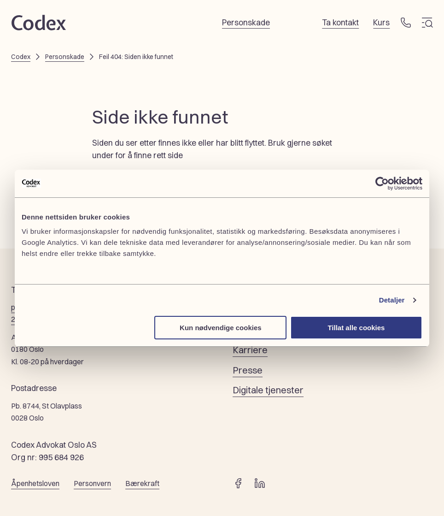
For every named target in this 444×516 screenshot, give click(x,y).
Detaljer (392, 300)
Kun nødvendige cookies (221, 328)
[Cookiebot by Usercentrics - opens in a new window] (382, 183)
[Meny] (427, 22)
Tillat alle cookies (356, 328)
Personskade (64, 57)
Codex (20, 57)
